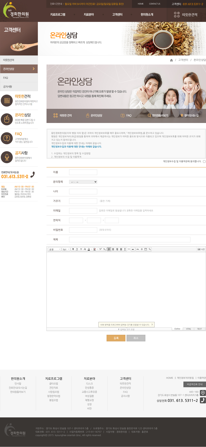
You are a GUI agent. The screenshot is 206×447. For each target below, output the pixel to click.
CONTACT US (154, 4)
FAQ (19, 77)
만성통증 (89, 388)
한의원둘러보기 (18, 392)
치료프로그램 (61, 15)
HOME (140, 4)
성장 (89, 404)
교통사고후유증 (89, 392)
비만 (89, 408)
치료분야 (91, 15)
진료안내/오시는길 (18, 388)
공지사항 (19, 86)
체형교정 (89, 400)
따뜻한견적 (19, 60)
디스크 (89, 384)
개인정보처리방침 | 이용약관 (191, 378)
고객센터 (122, 15)
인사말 (18, 384)
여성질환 (89, 396)
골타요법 (54, 384)
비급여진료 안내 (194, 384)
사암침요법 (54, 392)
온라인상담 (19, 69)
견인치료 (54, 388)
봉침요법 (54, 400)
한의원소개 (152, 15)
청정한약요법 (54, 396)
